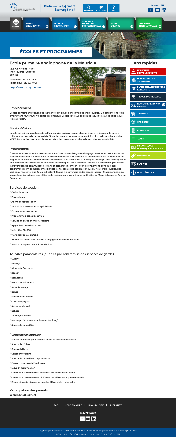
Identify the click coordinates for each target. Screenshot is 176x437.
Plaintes (142, 164)
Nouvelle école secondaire (146, 80)
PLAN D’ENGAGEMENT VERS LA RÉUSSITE (151, 88)
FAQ (113, 10)
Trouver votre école (149, 97)
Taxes (140, 139)
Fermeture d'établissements (147, 71)
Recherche (88, 10)
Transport (143, 113)
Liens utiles (143, 155)
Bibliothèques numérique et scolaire (150, 147)
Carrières (142, 122)
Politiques (143, 130)
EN (162, 5)
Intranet (155, 5)
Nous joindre (101, 10)
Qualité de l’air (145, 172)
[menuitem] (15, 23)
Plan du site (96, 405)
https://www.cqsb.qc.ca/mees (26, 87)
